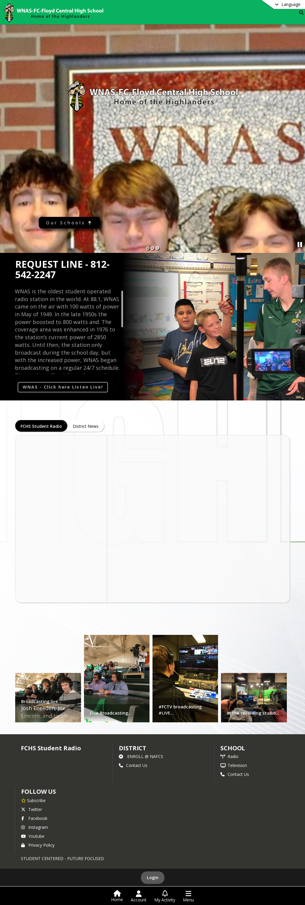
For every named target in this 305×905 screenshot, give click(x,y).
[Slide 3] (157, 248)
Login (152, 877)
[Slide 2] (152, 248)
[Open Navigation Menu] (188, 896)
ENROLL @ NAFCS (141, 756)
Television (233, 765)
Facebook (34, 818)
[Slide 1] (148, 248)
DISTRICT (132, 748)
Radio (229, 756)
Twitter (31, 809)
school (232, 748)
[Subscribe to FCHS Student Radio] (33, 800)
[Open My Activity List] (164, 896)
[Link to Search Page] (300, 12)
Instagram (34, 827)
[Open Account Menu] (139, 896)
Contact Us (133, 765)
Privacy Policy (38, 845)
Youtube (32, 836)
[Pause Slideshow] (300, 244)
